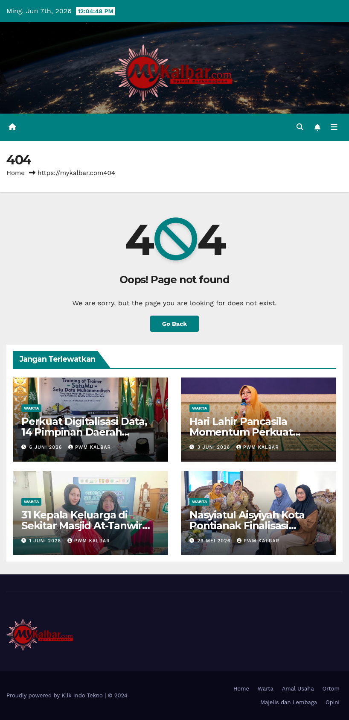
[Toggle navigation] (334, 127)
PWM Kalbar (89, 447)
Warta (31, 408)
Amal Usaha (298, 688)
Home (15, 173)
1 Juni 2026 (46, 541)
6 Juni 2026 (46, 447)
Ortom (331, 688)
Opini (333, 702)
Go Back (174, 323)
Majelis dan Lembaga (288, 702)
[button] (300, 127)
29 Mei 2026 (215, 541)
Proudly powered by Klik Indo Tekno (55, 695)
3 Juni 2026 (215, 447)
